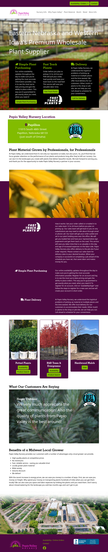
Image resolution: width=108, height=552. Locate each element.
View (85, 367)
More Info (93, 12)
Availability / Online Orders (53, 540)
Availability (23, 367)
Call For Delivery (78, 98)
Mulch (78, 12)
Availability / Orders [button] (79, 3)
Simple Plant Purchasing (26, 102)
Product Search (23, 372)
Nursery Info (42, 12)
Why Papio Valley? (55, 12)
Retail (85, 12)
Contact (94, 3)
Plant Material (69, 12)
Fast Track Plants (51, 91)
